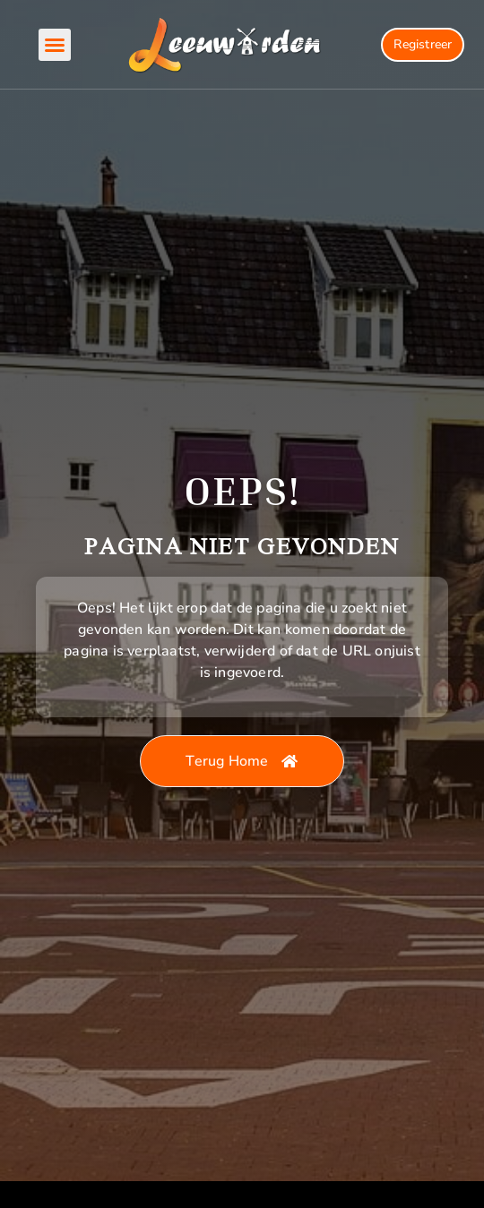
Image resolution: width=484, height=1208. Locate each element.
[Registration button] (422, 45)
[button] (55, 45)
